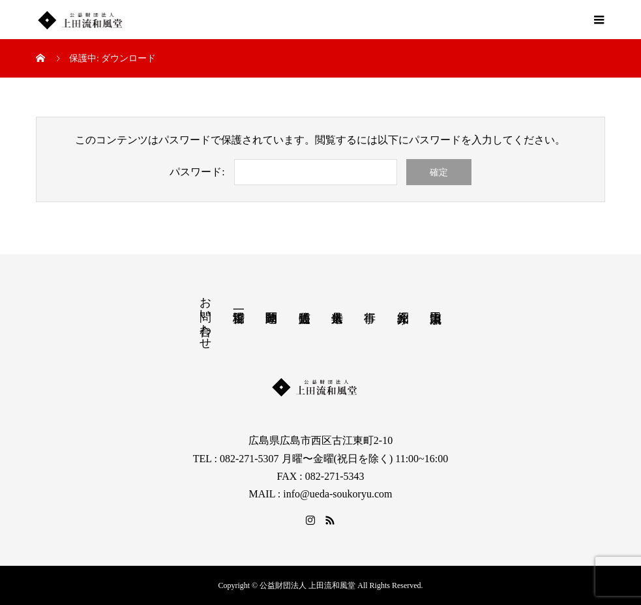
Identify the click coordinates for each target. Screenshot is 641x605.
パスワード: (197, 171)
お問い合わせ (205, 316)
